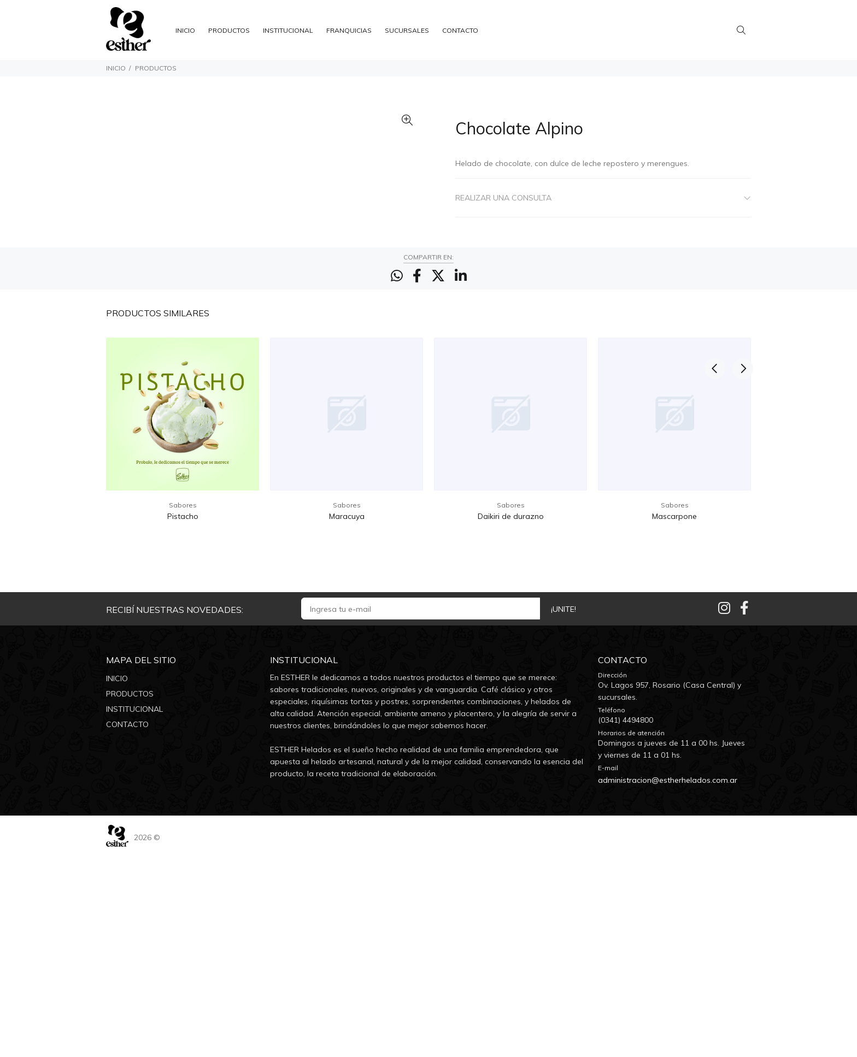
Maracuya (347, 720)
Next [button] (740, 516)
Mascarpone (674, 720)
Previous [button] (715, 516)
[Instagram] (724, 812)
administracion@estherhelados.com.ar (667, 984)
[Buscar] (744, 30)
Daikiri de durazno (511, 720)
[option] (183, 642)
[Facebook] (744, 812)
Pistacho (182, 720)
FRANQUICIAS (349, 30)
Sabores (183, 709)
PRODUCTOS (156, 68)
